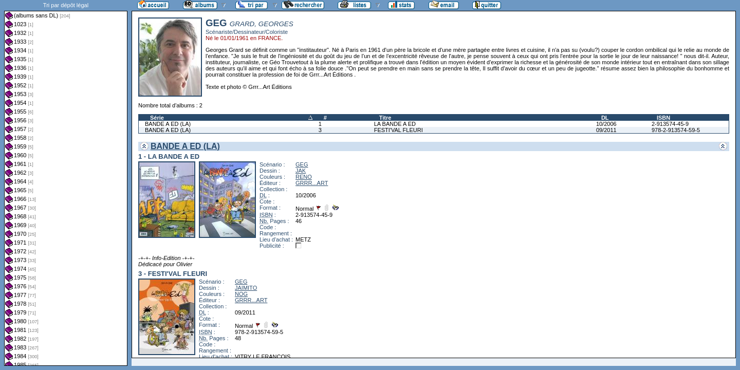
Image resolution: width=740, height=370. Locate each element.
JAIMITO (246, 288)
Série (157, 118)
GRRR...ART (311, 183)
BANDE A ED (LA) (168, 124)
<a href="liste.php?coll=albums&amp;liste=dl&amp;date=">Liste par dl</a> (65, 183)
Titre (385, 118)
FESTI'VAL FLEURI (398, 130)
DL (605, 118)
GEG (301, 164)
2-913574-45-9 (670, 124)
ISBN (663, 118)
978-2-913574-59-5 (676, 130)
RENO (303, 177)
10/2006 (606, 124)
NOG (241, 294)
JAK (300, 171)
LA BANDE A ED (395, 124)
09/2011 (606, 130)
